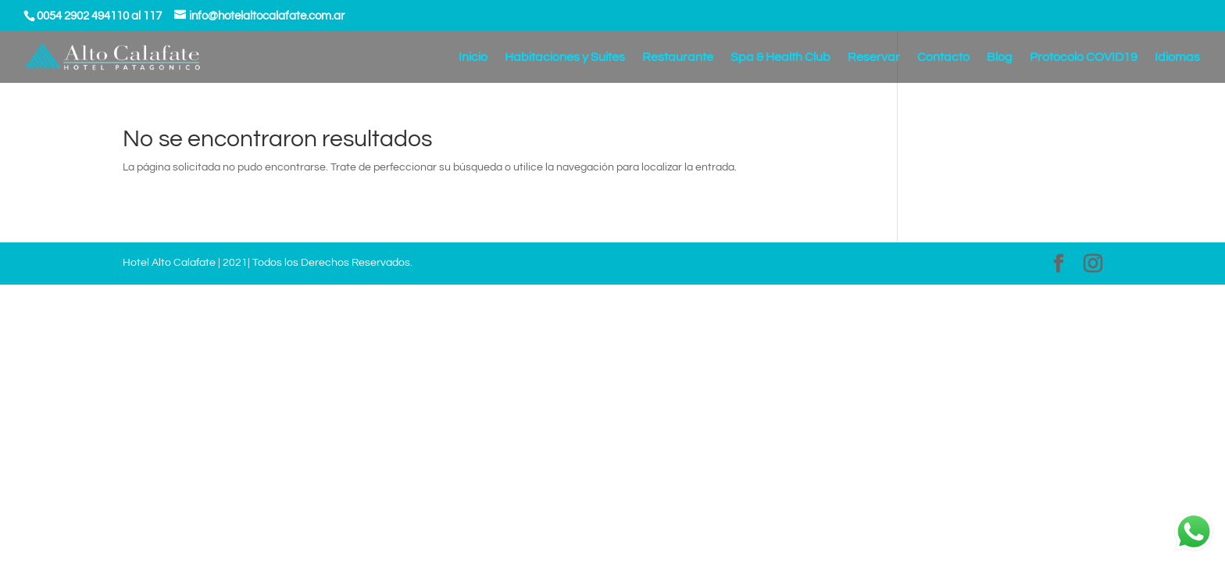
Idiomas (1177, 57)
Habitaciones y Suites (565, 57)
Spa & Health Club (780, 57)
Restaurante (677, 57)
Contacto (943, 57)
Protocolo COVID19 (1084, 57)
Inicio (473, 57)
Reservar (874, 57)
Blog (999, 57)
